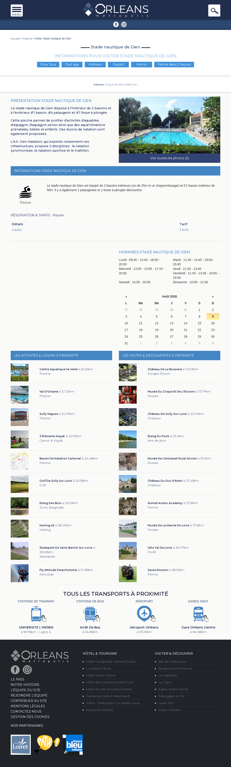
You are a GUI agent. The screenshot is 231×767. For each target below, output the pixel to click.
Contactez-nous (26, 711)
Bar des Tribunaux (172, 661)
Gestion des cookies (30, 717)
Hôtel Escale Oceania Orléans (109, 689)
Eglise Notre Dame (173, 689)
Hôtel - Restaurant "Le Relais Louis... (114, 703)
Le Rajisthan (167, 675)
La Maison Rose (98, 668)
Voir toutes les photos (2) (169, 158)
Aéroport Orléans (99, 710)
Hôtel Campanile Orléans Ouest (110, 661)
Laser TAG (166, 703)
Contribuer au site (29, 701)
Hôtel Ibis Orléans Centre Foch (110, 682)
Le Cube (165, 682)
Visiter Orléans (169, 710)
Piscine (27, 38)
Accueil (15, 38)
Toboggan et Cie (171, 696)
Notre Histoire (25, 685)
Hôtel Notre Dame (101, 675)
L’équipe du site (25, 690)
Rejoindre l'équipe (29, 695)
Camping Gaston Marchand (107, 696)
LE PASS (17, 679)
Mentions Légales (28, 706)
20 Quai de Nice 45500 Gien (121, 84)
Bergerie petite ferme (175, 668)
